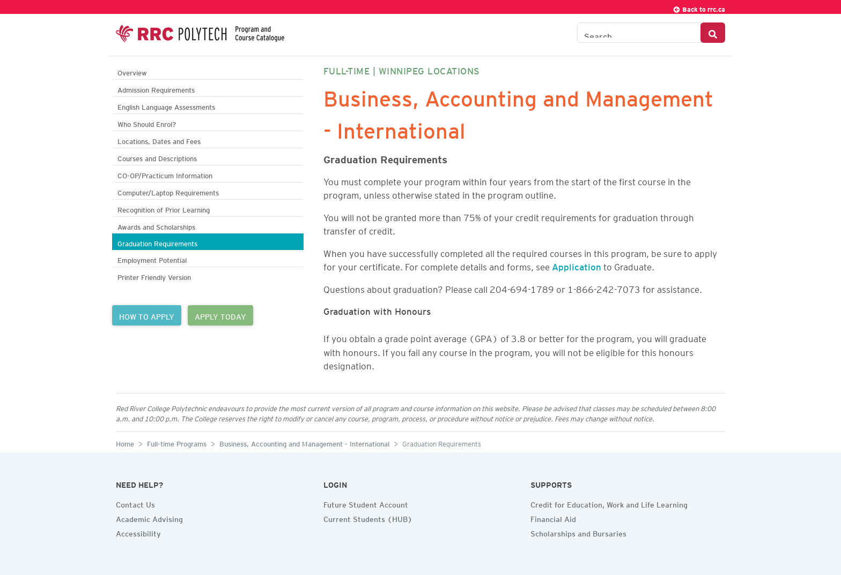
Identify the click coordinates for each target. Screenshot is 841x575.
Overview (132, 71)
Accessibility (138, 532)
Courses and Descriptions (157, 157)
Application (576, 265)
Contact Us (135, 503)
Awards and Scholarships (156, 225)
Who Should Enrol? (146, 122)
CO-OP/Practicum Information (164, 174)
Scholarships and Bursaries (578, 532)
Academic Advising (149, 517)
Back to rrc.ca (699, 7)
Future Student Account (365, 503)
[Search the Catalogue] (639, 32)
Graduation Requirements (157, 242)
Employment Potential (152, 258)
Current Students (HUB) (367, 517)
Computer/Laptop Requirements (168, 191)
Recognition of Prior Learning (163, 208)
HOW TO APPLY (146, 315)
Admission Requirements (156, 88)
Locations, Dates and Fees (159, 140)
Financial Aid (553, 517)
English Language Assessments (166, 105)
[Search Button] (712, 32)
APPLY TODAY (220, 315)
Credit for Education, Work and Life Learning (609, 503)
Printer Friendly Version (154, 276)
